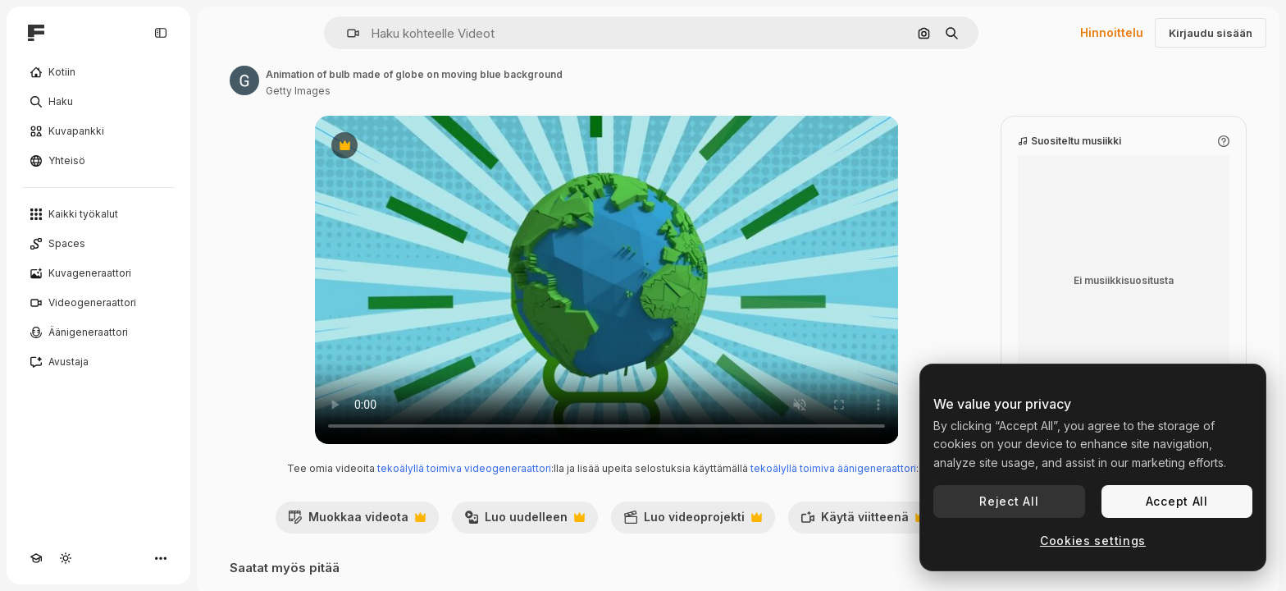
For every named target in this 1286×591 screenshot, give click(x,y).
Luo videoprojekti (692, 521)
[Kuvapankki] (98, 131)
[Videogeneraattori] (98, 303)
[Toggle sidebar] (161, 33)
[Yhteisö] (98, 161)
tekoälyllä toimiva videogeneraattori (464, 468)
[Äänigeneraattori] (98, 332)
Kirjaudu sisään (1210, 32)
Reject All (1008, 501)
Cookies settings (1093, 540)
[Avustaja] (98, 362)
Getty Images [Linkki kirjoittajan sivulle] (298, 91)
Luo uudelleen (524, 521)
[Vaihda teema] (65, 558)
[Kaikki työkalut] (98, 214)
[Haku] (98, 102)
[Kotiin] (98, 72)
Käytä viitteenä (863, 521)
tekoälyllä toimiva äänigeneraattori (833, 468)
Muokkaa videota (357, 521)
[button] (346, 33)
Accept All (1177, 501)
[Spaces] (98, 244)
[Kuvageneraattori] (98, 273)
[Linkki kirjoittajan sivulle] (244, 80)
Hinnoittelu (1111, 32)
